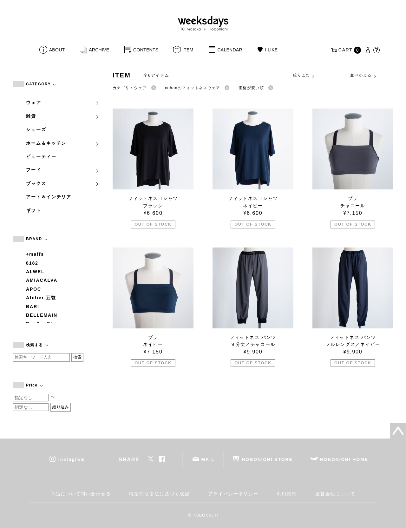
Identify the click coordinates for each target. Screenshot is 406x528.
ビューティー (41, 156)
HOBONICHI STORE (267, 459)
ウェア (63, 102)
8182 (32, 263)
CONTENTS (145, 49)
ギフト (33, 210)
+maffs (35, 254)
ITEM (187, 49)
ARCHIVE (99, 49)
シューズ (36, 129)
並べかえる (363, 75)
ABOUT (57, 49)
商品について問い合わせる (80, 493)
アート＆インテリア (48, 196)
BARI (32, 306)
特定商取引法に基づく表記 (159, 493)
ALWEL (35, 271)
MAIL (208, 459)
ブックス (63, 183)
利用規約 (287, 493)
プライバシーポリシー (233, 493)
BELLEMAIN (41, 315)
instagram (71, 459)
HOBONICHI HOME (344, 459)
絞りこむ (304, 75)
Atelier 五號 (41, 297)
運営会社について (335, 493)
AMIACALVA (41, 280)
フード (63, 169)
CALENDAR (229, 49)
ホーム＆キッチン (63, 143)
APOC (33, 289)
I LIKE (271, 49)
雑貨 (63, 116)
